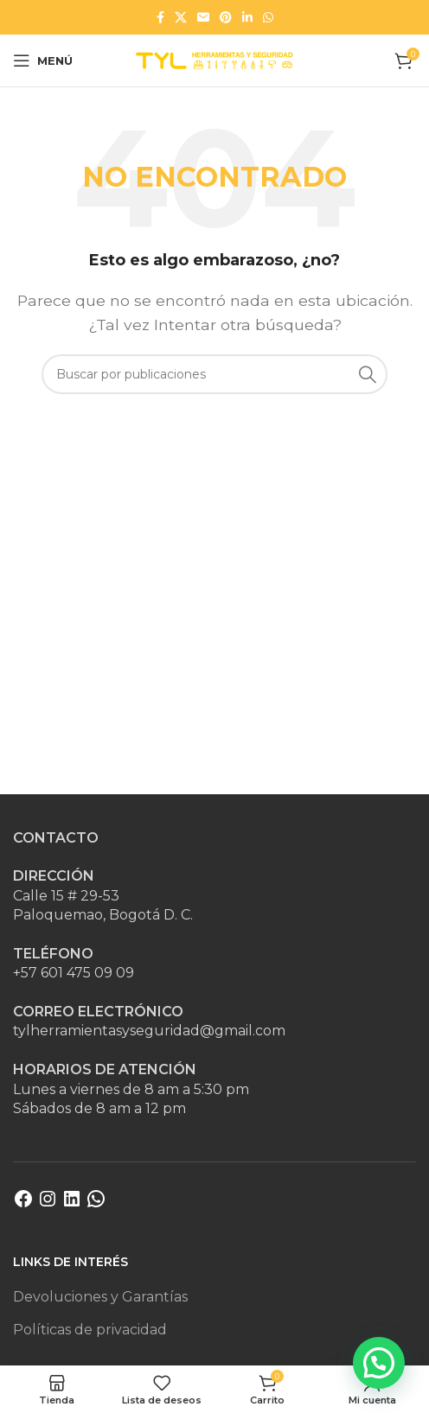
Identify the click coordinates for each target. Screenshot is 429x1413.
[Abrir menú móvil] (42, 60)
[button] (379, 1363)
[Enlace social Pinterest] (225, 17)
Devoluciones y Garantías (100, 1297)
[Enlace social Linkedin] (247, 17)
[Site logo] (214, 59)
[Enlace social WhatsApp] (268, 17)
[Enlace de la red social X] (181, 17)
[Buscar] (214, 374)
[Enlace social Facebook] (160, 17)
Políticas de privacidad (90, 1329)
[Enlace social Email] (203, 17)
